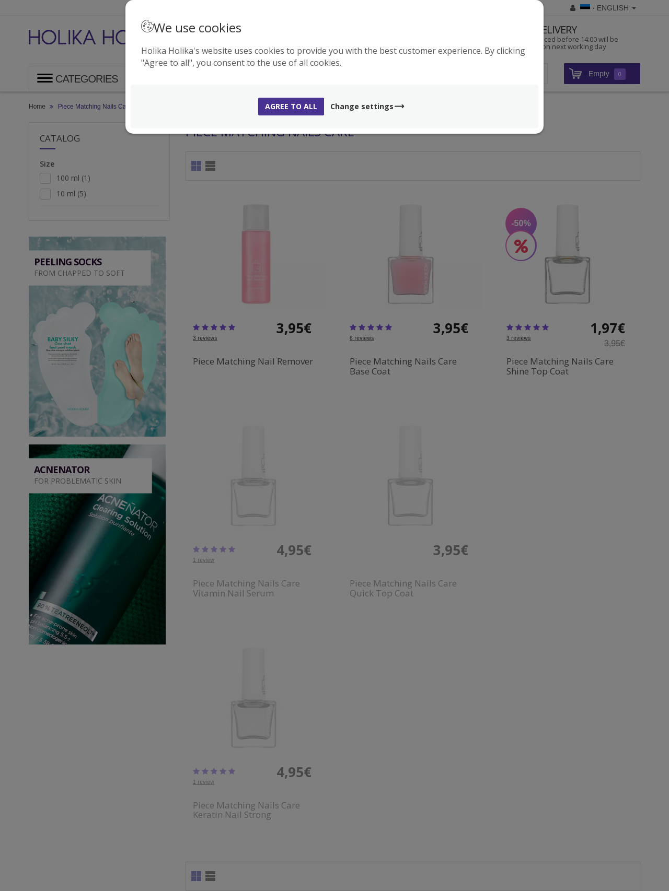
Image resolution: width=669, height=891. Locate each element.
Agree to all (291, 106)
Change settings (367, 106)
